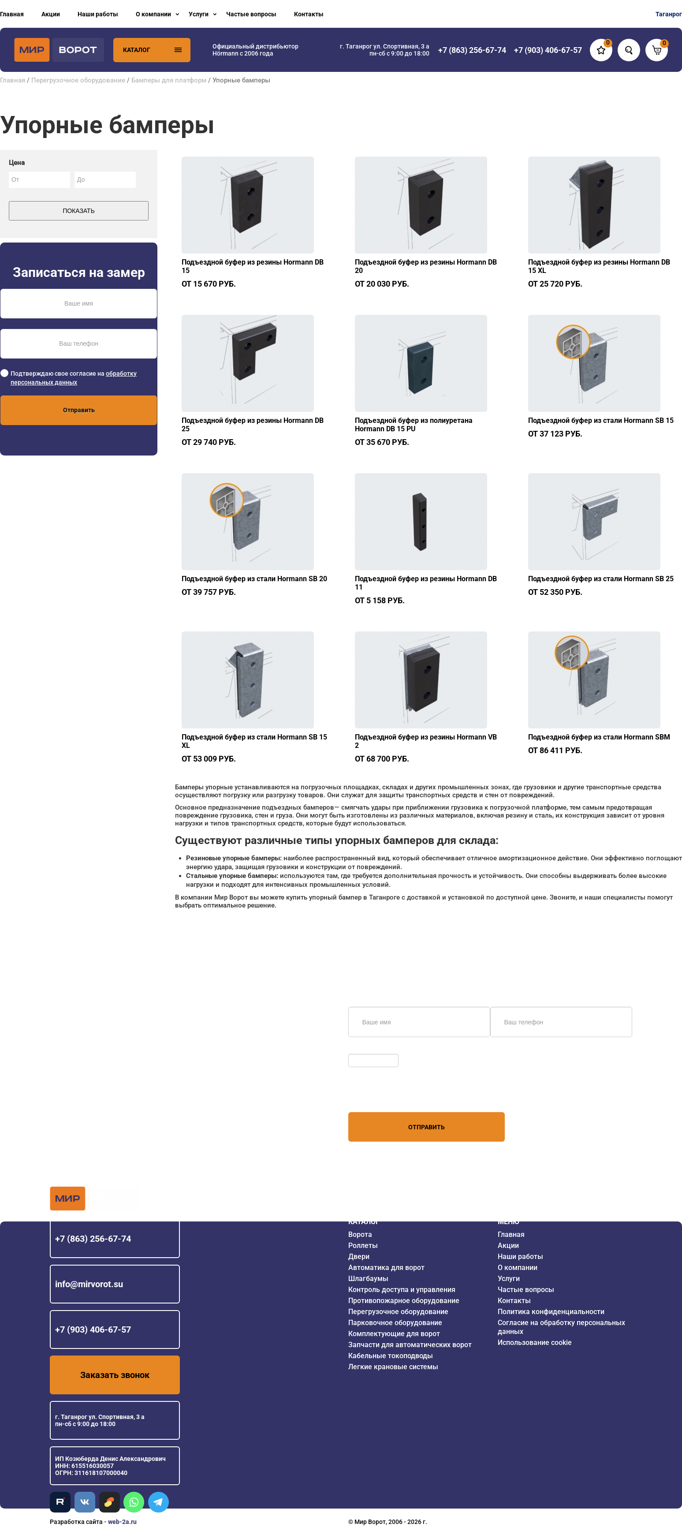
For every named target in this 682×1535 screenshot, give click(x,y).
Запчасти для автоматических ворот (410, 1345)
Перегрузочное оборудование (78, 80)
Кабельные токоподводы (390, 1356)
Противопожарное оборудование (403, 1300)
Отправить (79, 410)
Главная (12, 14)
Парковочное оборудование (395, 1322)
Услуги (199, 14)
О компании (153, 14)
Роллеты (363, 1245)
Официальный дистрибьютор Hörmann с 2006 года (255, 50)
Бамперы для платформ (169, 80)
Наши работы (98, 14)
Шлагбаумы (368, 1278)
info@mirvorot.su (89, 1284)
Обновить (365, 1049)
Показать (79, 210)
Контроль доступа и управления (401, 1289)
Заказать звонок (114, 1375)
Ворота (360, 1234)
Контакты (309, 14)
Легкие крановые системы (393, 1367)
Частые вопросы (251, 14)
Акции (50, 14)
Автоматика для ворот (386, 1267)
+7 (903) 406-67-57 (93, 1329)
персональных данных (381, 1095)
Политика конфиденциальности (551, 1311)
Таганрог (669, 14)
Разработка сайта (76, 1521)
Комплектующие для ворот (394, 1334)
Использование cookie (535, 1342)
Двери (358, 1256)
